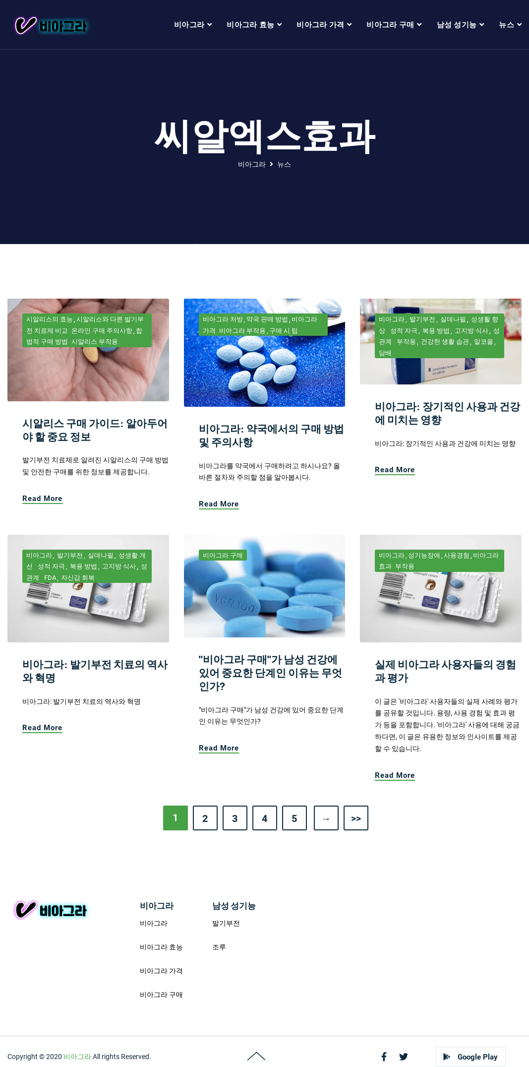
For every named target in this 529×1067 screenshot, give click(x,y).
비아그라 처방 (223, 319)
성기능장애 (424, 555)
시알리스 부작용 (94, 341)
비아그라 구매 (223, 555)
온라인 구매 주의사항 (101, 330)
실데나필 (452, 319)
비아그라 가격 (161, 971)
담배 (385, 353)
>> (356, 818)
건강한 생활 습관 (444, 341)
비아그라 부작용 (242, 330)
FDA (49, 577)
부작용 (405, 341)
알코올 (482, 341)
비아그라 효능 (161, 947)
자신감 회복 (77, 577)
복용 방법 (435, 330)
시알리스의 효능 (49, 319)
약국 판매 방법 (267, 319)
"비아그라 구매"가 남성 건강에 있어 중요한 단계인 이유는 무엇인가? (270, 672)
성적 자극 (403, 330)
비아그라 (252, 164)
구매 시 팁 (283, 330)
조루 (219, 947)
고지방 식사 (470, 330)
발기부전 (421, 319)
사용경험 (457, 555)
